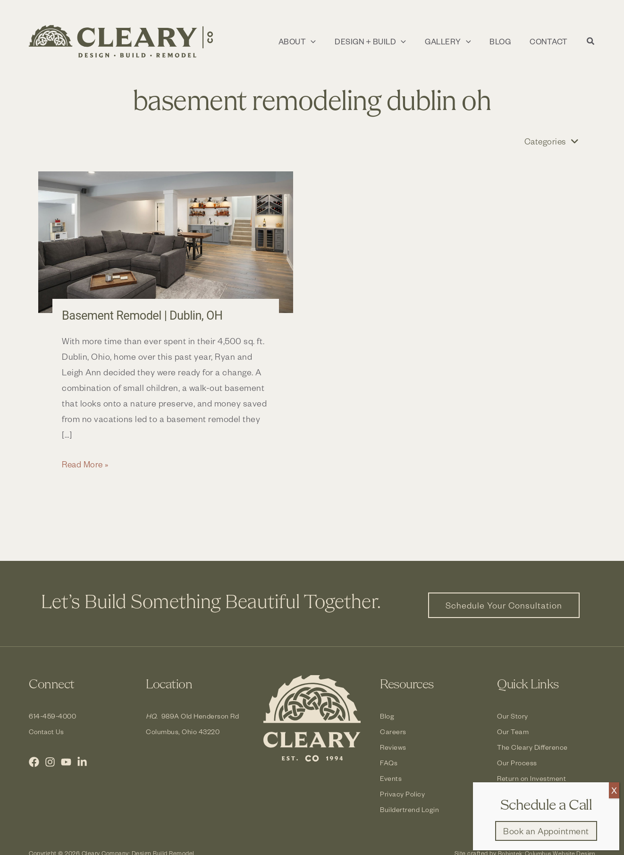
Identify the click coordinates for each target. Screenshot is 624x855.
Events (391, 778)
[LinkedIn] (82, 762)
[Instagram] (50, 762)
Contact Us (47, 731)
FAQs (388, 762)
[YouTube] (66, 762)
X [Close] (614, 790)
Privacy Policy (402, 793)
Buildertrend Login (409, 809)
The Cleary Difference (532, 747)
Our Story (512, 715)
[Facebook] (34, 762)
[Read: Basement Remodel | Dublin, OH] (165, 243)
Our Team (513, 731)
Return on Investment (531, 778)
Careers (393, 731)
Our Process (517, 762)
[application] (319, 41)
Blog (387, 715)
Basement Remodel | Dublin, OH (145, 316)
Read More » (86, 464)
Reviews (393, 747)
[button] (305, 41)
